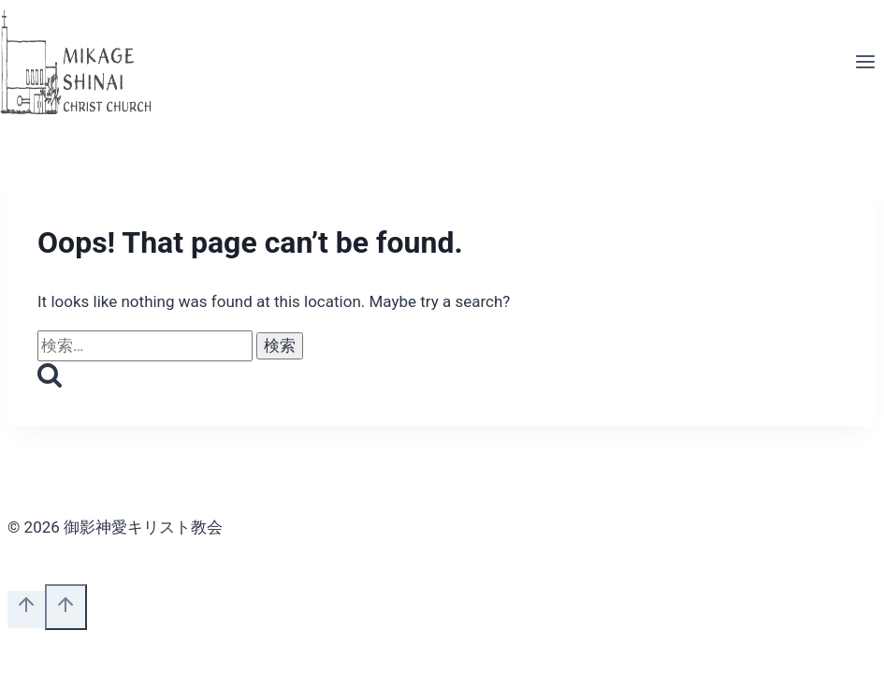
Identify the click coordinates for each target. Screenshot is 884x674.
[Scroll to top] (26, 609)
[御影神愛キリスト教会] (76, 63)
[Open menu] (865, 63)
